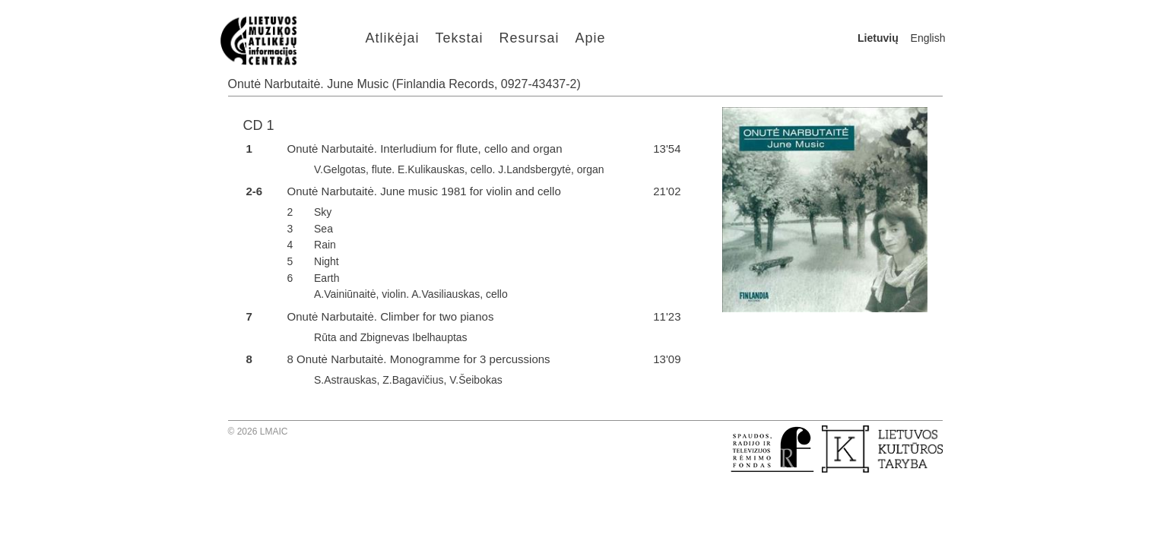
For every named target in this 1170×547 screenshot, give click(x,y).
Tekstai (460, 38)
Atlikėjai (393, 38)
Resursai (529, 38)
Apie (590, 38)
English (928, 38)
